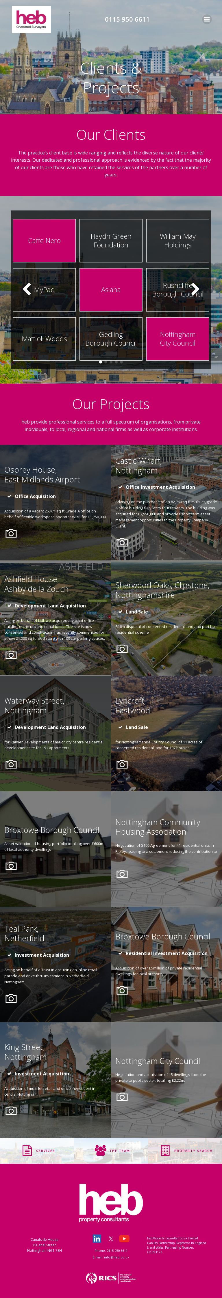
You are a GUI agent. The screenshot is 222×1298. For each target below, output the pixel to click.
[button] (100, 362)
